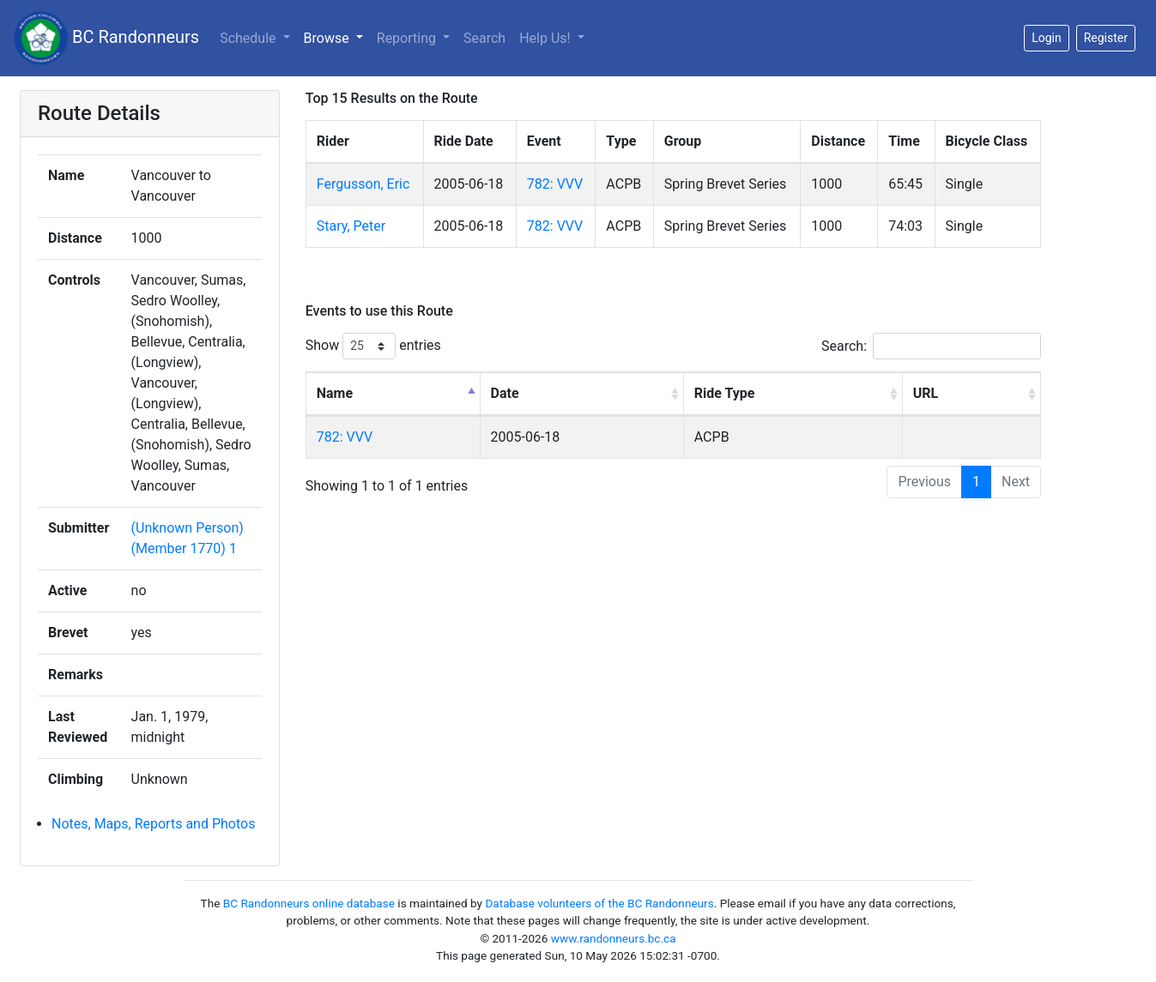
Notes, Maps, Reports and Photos (153, 824)
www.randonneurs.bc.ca (613, 938)
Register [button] (1106, 38)
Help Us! (546, 38)
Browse (328, 38)
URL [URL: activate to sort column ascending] (925, 393)
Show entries (373, 346)
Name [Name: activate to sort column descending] (335, 393)
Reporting (408, 38)
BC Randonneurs (106, 38)
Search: (931, 346)
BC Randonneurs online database (309, 903)
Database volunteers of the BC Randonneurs (599, 903)
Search (484, 38)
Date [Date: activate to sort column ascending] (505, 393)
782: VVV (555, 184)
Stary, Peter (351, 226)
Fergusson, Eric (363, 184)
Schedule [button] (249, 38)
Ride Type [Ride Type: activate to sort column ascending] (724, 393)
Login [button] (1047, 38)
